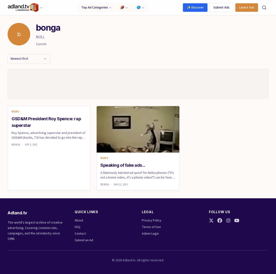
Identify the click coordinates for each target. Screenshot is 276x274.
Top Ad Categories (96, 7)
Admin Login (150, 233)
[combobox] (29, 58)
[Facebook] (219, 220)
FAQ (77, 227)
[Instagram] (228, 220)
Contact (80, 233)
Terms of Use (151, 227)
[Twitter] (211, 220)
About (79, 220)
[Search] (264, 7)
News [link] (15, 112)
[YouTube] (236, 220)
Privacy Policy (151, 220)
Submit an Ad (84, 240)
